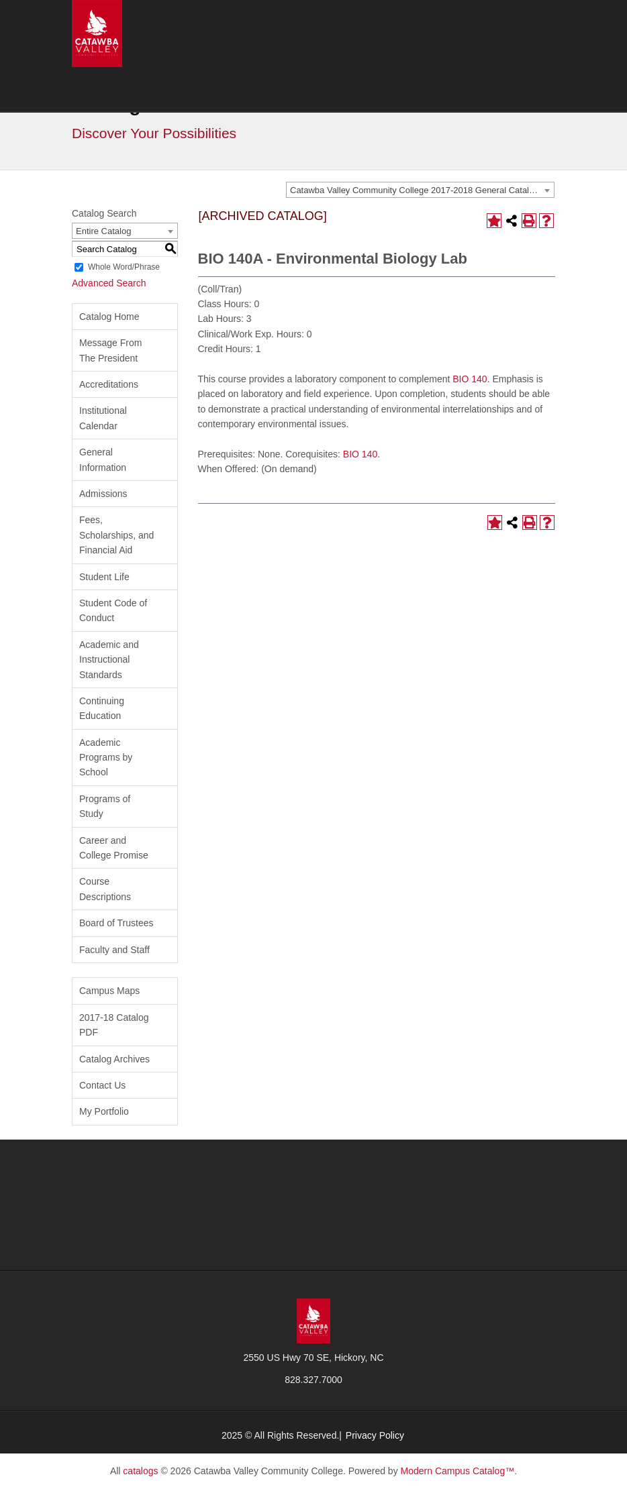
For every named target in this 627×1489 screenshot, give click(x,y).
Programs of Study (104, 806)
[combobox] (420, 190)
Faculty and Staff (114, 949)
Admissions (103, 493)
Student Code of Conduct (113, 610)
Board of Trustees (116, 923)
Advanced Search (109, 283)
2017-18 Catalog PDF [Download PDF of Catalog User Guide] (114, 1025)
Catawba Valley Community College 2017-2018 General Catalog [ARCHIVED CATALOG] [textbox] (422, 190)
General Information (102, 459)
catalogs (140, 1471)
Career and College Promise (113, 848)
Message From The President (110, 350)
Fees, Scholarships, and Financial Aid (116, 534)
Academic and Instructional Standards (109, 659)
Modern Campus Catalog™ (458, 1471)
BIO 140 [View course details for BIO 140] (469, 379)
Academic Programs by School (105, 757)
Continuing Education (101, 708)
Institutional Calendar (103, 418)
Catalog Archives (114, 1059)
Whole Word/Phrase (124, 267)
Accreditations (108, 384)
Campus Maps (109, 990)
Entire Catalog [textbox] (103, 231)
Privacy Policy (375, 1435)
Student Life (104, 576)
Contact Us (102, 1085)
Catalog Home (109, 316)
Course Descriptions (105, 888)
